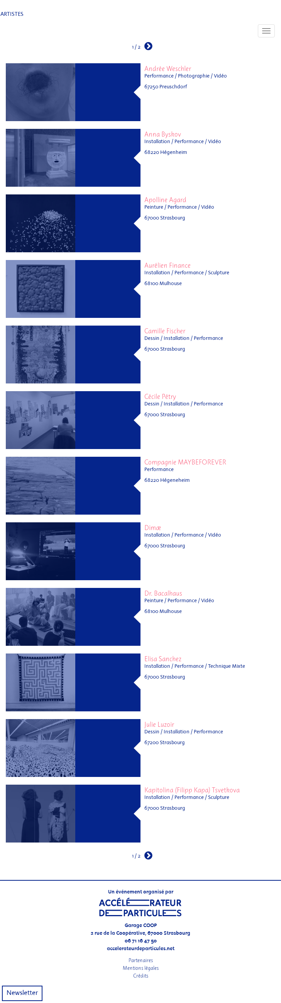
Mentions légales (141, 968)
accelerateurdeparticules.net (140, 949)
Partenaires (141, 960)
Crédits (140, 976)
